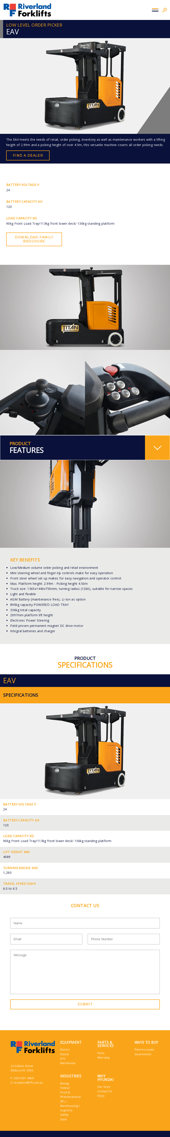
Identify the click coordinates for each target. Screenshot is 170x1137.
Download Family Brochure (34, 239)
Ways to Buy (146, 1042)
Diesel (64, 1054)
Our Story (103, 1086)
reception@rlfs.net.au (28, 1082)
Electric (65, 1049)
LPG (62, 1058)
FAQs (101, 1096)
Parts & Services (105, 1044)
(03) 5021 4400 (24, 1078)
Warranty (103, 1057)
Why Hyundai (105, 1078)
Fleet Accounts (144, 1049)
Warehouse (68, 1063)
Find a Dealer (28, 156)
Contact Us (104, 1091)
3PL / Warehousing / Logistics (70, 1106)
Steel (63, 1119)
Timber (65, 1088)
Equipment (71, 1042)
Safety (64, 1114)
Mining (64, 1083)
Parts (100, 1053)
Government (143, 1054)
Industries (70, 1076)
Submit (85, 1004)
